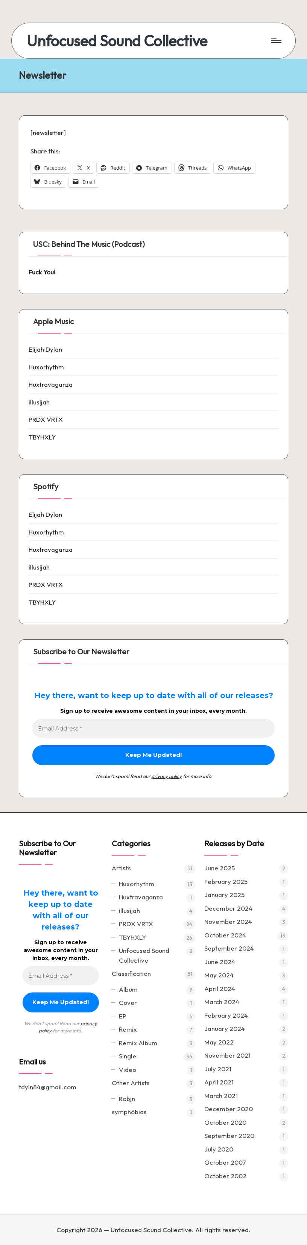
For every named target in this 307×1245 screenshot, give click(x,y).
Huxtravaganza (51, 384)
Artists (121, 868)
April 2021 (219, 1082)
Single (127, 1056)
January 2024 (224, 1028)
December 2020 (228, 1109)
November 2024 (228, 921)
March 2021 (221, 1096)
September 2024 (229, 948)
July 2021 (217, 1069)
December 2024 (228, 908)
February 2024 (226, 1015)
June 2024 (219, 962)
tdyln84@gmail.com (47, 1087)
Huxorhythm (46, 367)
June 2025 (219, 868)
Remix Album (138, 1043)
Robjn (127, 1099)
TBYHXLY (42, 437)
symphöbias (129, 1112)
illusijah (39, 402)
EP (122, 1016)
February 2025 (226, 881)
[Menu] (275, 40)
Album (128, 989)
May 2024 (219, 975)
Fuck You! (42, 272)
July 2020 (218, 1149)
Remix (128, 1029)
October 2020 (225, 1122)
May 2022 (219, 1042)
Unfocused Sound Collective (117, 40)
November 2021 (227, 1055)
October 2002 (225, 1176)
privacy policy (166, 776)
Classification (131, 973)
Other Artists (131, 1083)
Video (127, 1069)
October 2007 (225, 1162)
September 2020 (229, 1135)
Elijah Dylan (45, 349)
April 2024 (219, 988)
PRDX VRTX (46, 419)
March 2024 (221, 1002)
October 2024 (225, 935)
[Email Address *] (153, 728)
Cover (128, 1002)
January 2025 (224, 895)
